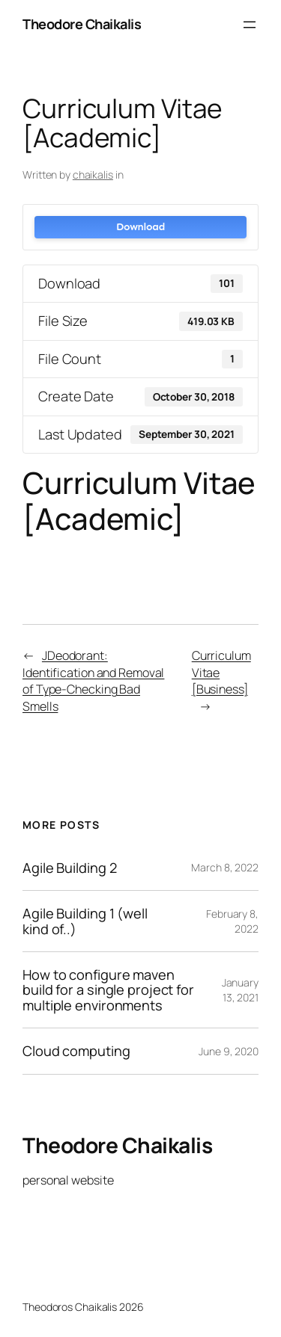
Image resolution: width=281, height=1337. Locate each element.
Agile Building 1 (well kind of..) (85, 921)
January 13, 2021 (240, 989)
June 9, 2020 (229, 1051)
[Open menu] (250, 25)
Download (140, 226)
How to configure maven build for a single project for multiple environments (108, 990)
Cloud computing (76, 1050)
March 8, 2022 (225, 867)
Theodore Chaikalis (81, 24)
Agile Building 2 (69, 867)
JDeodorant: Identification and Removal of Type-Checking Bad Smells (93, 680)
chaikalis (93, 174)
